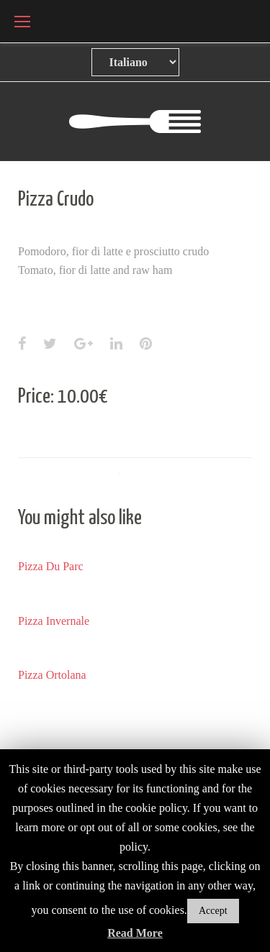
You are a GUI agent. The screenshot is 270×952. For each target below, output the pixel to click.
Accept (213, 910)
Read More (135, 933)
